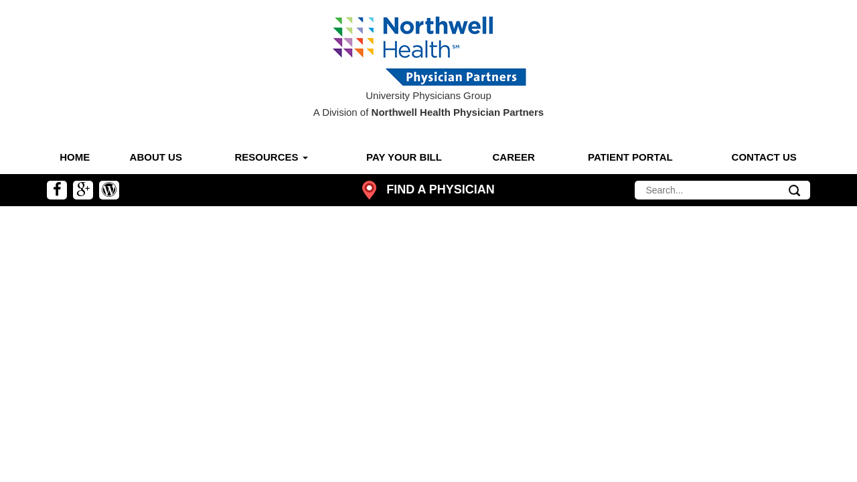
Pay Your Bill (404, 157)
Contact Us (764, 157)
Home (75, 157)
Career (513, 157)
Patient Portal (630, 157)
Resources (270, 157)
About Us (156, 157)
